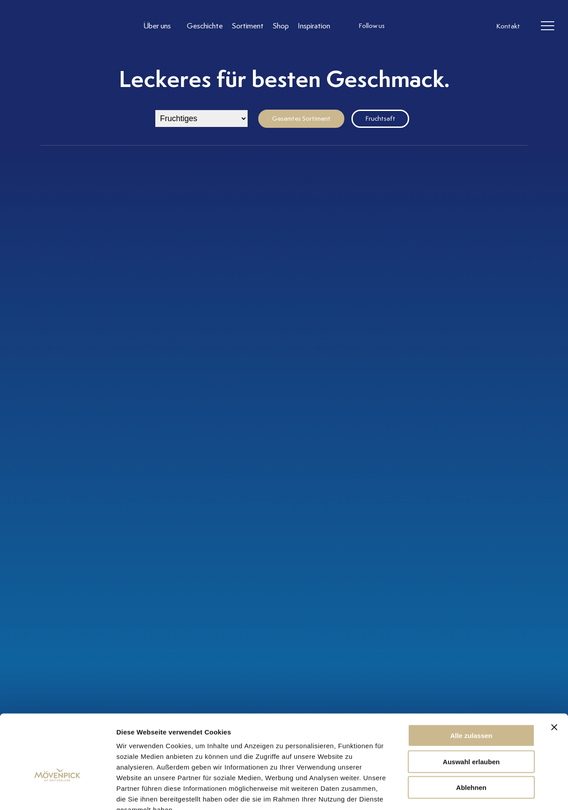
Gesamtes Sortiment (301, 118)
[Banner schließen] (554, 674)
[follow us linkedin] (438, 26)
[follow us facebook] (420, 26)
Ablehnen (471, 734)
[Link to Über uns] (160, 26)
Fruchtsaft (380, 118)
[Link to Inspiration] (314, 26)
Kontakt (508, 26)
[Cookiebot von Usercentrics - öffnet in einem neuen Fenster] (57, 792)
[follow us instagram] (403, 26)
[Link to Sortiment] (248, 26)
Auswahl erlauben (471, 708)
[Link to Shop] (280, 26)
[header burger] (547, 26)
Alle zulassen (471, 682)
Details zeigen (472, 792)
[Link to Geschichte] (205, 26)
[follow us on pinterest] (456, 26)
